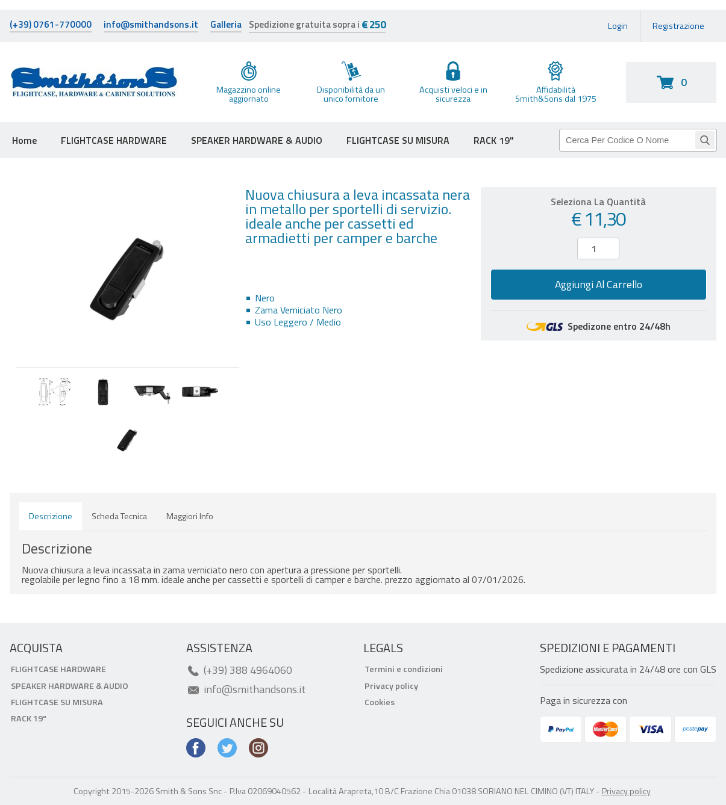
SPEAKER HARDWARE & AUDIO (256, 140)
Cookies (380, 702)
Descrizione (50, 516)
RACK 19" (494, 140)
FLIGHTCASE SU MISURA (397, 140)
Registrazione (678, 25)
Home (24, 140)
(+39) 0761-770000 (51, 25)
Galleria (226, 25)
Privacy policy (391, 685)
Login (618, 25)
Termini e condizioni (404, 669)
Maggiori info (189, 516)
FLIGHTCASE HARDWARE (114, 140)
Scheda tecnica (119, 516)
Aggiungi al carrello (598, 284)
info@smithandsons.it (151, 25)
